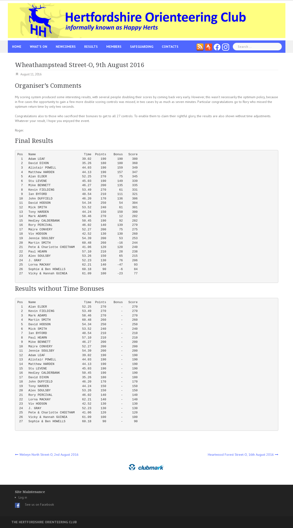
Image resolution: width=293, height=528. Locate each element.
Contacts (170, 46)
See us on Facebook (39, 504)
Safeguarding (141, 46)
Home (16, 46)
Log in (23, 497)
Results (91, 46)
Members (113, 46)
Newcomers (66, 46)
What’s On (38, 46)
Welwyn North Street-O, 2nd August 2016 (49, 454)
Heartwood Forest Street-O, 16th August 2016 (241, 454)
